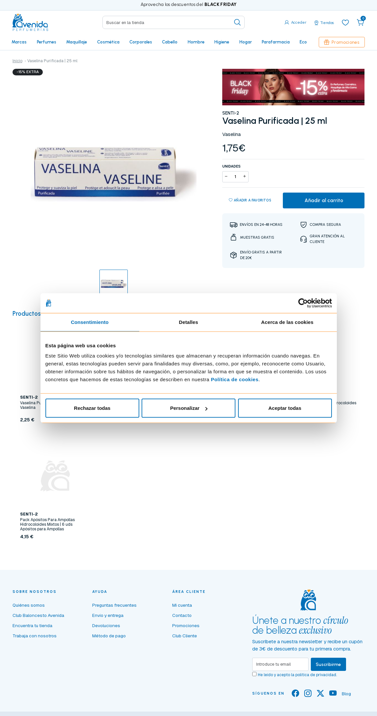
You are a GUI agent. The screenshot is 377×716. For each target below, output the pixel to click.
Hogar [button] (245, 41)
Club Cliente (184, 636)
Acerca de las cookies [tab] (287, 322)
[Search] (173, 22)
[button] (360, 22)
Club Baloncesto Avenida (38, 615)
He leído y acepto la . (297, 674)
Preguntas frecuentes (114, 605)
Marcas (19, 41)
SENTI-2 (230, 113)
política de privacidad (315, 674)
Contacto (182, 615)
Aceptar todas (284, 408)
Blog (346, 694)
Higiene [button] (221, 41)
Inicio (17, 61)
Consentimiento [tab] (90, 322)
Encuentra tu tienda (32, 625)
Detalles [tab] (188, 322)
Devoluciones (106, 625)
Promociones (342, 42)
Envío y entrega (107, 615)
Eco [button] (303, 41)
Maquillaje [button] (76, 41)
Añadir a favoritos (250, 200)
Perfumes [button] (46, 41)
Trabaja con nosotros (35, 636)
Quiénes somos (29, 605)
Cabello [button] (169, 41)
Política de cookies (234, 379)
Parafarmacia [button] (276, 41)
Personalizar (188, 408)
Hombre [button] (196, 41)
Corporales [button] (140, 41)
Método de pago (109, 636)
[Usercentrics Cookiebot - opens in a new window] (303, 303)
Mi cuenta (182, 605)
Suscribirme (328, 664)
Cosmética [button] (108, 41)
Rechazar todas (92, 408)
